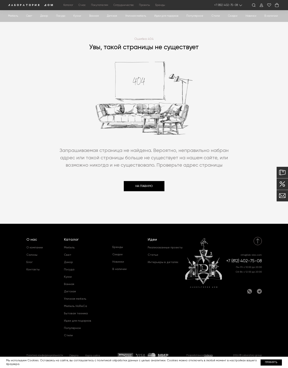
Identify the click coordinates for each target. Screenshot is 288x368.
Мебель (13, 16)
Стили (68, 335)
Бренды (160, 5)
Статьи (153, 254)
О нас (31, 239)
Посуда (60, 16)
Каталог (71, 239)
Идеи (152, 239)
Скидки (232, 16)
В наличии (271, 16)
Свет (29, 16)
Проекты (144, 5)
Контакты (33, 269)
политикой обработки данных (117, 360)
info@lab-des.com (251, 255)
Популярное (72, 328)
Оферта (73, 355)
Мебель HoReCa (75, 306)
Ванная (94, 16)
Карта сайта (92, 355)
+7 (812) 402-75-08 (226, 5)
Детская (112, 16)
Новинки (251, 16)
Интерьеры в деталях (163, 262)
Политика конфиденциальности (44, 355)
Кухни (77, 16)
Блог (29, 262)
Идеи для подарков (166, 16)
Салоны (31, 254)
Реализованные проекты (165, 247)
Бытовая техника (76, 313)
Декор (44, 16)
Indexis (208, 355)
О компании (34, 247)
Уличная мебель (135, 16)
